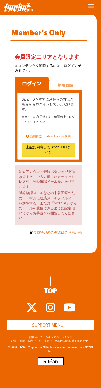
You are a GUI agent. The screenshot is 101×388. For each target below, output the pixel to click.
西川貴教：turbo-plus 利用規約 (48, 136)
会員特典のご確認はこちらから (57, 232)
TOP (50, 286)
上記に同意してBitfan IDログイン (48, 149)
